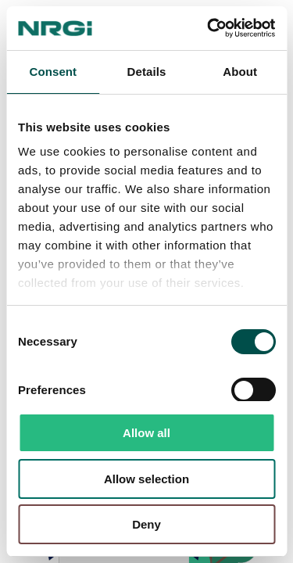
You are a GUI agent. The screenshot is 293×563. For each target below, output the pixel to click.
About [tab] (240, 71)
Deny (146, 524)
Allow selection (146, 479)
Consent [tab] (53, 71)
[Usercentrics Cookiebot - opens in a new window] (208, 28)
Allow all (146, 432)
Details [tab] (146, 71)
